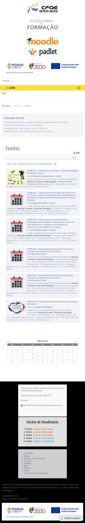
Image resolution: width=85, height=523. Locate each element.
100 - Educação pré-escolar (63, 184)
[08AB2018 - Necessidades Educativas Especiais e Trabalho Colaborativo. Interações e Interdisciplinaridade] (17, 255)
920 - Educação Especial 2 (52, 211)
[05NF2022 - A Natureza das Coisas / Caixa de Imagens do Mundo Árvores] (17, 177)
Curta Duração (49, 181)
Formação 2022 (34, 184)
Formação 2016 (34, 315)
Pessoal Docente (34, 181)
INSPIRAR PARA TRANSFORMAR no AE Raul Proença (28, 135)
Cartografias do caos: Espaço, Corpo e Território (25, 131)
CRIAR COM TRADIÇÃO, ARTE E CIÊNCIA (23, 128)
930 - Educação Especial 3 (28, 240)
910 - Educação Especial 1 (27, 211)
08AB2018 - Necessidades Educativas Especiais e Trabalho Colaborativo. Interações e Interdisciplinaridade (50, 251)
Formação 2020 (59, 235)
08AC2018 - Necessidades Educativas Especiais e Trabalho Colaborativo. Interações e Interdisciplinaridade (50, 277)
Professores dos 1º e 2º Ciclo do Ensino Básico (27, 186)
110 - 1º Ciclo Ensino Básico (18, 238)
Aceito (71, 487)
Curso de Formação (42, 208)
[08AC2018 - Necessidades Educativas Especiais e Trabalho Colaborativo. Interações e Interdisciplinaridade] (17, 282)
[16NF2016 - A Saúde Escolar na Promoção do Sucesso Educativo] (17, 308)
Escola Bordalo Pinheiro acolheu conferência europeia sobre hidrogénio (36, 125)
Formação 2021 (70, 208)
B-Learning (57, 208)
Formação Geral (64, 181)
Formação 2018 (61, 259)
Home (16, 109)
